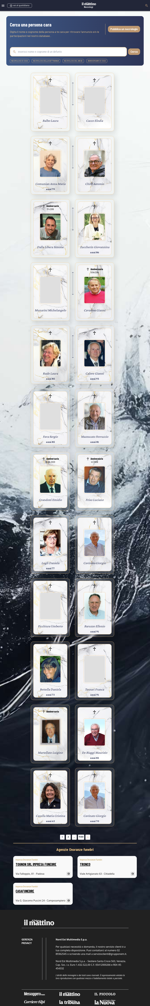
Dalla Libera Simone (50, 247)
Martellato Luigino (50, 752)
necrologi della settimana (46, 61)
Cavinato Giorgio (94, 563)
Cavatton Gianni (94, 310)
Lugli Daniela (50, 563)
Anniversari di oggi (97, 61)
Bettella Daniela (50, 689)
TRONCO (85, 864)
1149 (81, 837)
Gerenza (27, 939)
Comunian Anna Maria (50, 184)
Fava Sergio (50, 436)
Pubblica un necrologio (124, 29)
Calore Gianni (94, 373)
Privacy (27, 943)
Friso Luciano (95, 500)
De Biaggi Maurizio (94, 752)
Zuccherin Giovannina (94, 247)
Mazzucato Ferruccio (94, 436)
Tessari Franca (94, 689)
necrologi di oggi (19, 61)
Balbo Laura (50, 120)
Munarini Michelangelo (50, 310)
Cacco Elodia (94, 120)
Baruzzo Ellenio (94, 626)
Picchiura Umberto (50, 626)
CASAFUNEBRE (25, 891)
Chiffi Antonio (94, 184)
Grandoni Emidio (50, 500)
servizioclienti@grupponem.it (109, 954)
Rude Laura (50, 373)
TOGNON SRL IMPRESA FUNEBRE (36, 864)
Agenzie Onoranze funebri (75, 850)
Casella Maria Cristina (50, 816)
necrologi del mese (73, 61)
